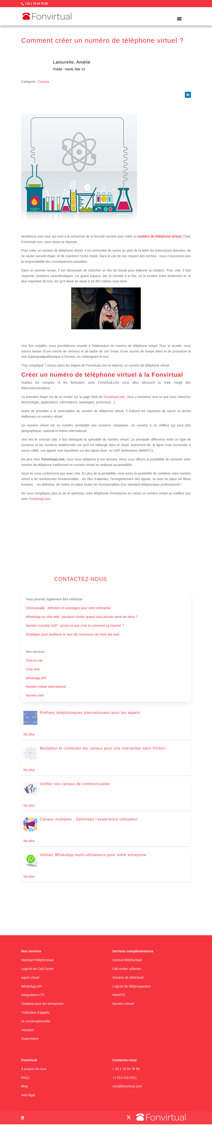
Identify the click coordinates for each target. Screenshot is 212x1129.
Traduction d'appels (35, 1012)
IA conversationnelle (35, 1021)
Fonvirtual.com (39, 499)
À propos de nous (34, 1069)
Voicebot (27, 1030)
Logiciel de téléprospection (131, 986)
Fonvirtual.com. (114, 397)
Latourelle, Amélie (71, 62)
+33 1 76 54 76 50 (36, 3)
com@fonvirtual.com (127, 1086)
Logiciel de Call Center (37, 969)
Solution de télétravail (127, 977)
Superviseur (30, 1038)
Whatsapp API (36, 678)
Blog (24, 1086)
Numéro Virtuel (123, 1004)
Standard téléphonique (37, 960)
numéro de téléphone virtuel (159, 236)
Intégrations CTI (32, 995)
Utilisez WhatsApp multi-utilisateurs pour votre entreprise (93, 855)
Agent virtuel (30, 977)
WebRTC (118, 995)
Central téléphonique (127, 960)
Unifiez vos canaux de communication (75, 784)
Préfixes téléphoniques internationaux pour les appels (90, 713)
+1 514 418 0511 (124, 1078)
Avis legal (28, 1095)
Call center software (126, 969)
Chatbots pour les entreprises (42, 1004)
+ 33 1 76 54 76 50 (125, 1069)
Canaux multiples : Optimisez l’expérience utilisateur (89, 819)
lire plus (29, 734)
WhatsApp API (31, 986)
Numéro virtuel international (45, 686)
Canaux (43, 81)
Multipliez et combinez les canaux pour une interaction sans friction (102, 748)
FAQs (25, 1078)
